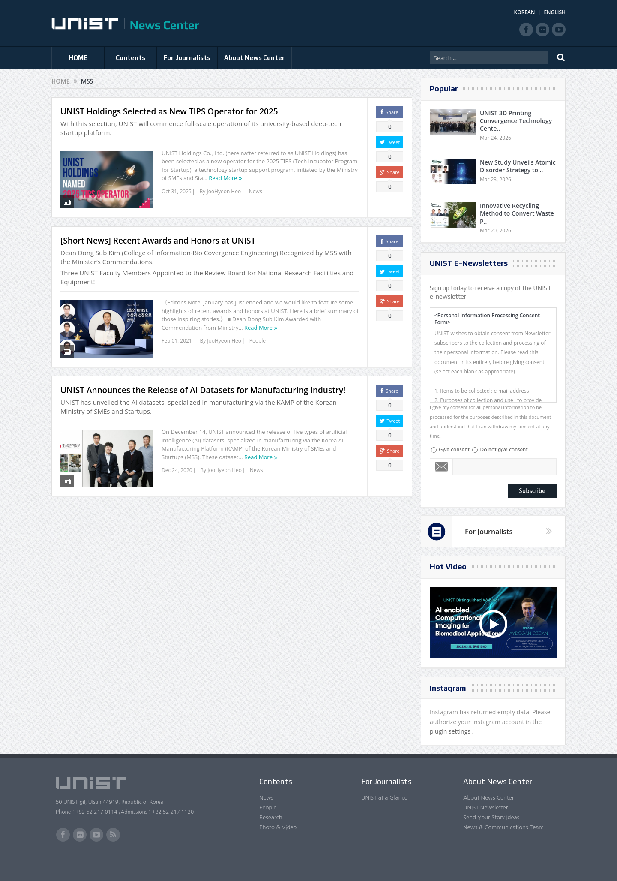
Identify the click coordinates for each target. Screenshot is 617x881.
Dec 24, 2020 (177, 459)
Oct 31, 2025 (177, 191)
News (255, 191)
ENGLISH (555, 12)
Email (441, 467)
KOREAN (524, 12)
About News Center (254, 57)
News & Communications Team (503, 827)
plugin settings (451, 731)
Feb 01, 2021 (177, 335)
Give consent (454, 449)
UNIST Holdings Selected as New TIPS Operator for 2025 (169, 111)
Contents (130, 57)
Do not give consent (503, 449)
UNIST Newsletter (485, 807)
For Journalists (186, 57)
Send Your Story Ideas (491, 817)
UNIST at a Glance (384, 797)
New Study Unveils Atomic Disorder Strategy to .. (518, 166)
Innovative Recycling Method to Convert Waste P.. (517, 213)
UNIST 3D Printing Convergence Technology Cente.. (516, 120)
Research (270, 817)
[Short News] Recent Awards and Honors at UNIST (157, 235)
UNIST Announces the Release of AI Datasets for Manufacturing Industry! (202, 379)
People (257, 335)
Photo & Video (278, 827)
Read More (223, 178)
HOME (78, 57)
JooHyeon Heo (224, 191)
